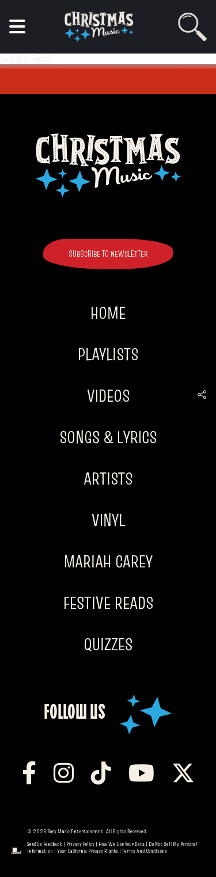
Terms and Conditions (144, 851)
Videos (108, 395)
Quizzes (108, 644)
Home (108, 313)
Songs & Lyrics (108, 437)
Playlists (108, 354)
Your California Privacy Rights (87, 851)
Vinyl (108, 520)
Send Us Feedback (44, 844)
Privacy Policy (80, 844)
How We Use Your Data (121, 844)
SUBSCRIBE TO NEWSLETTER (108, 254)
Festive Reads (108, 603)
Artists (108, 478)
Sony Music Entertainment (75, 831)
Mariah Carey (108, 561)
